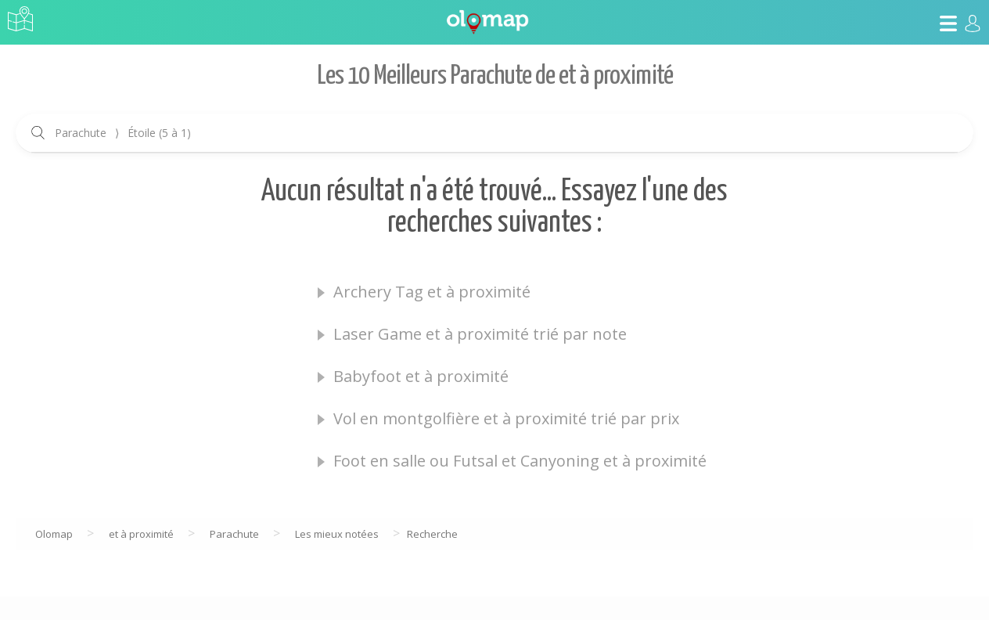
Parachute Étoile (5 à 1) (123, 133)
